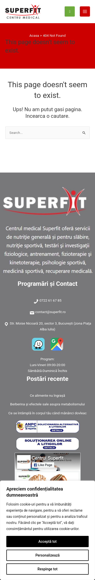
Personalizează (47, 555)
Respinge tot (47, 569)
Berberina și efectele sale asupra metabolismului (47, 404)
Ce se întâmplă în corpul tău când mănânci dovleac (47, 413)
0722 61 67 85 (51, 300)
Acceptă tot (47, 541)
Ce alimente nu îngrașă (47, 395)
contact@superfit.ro (50, 312)
